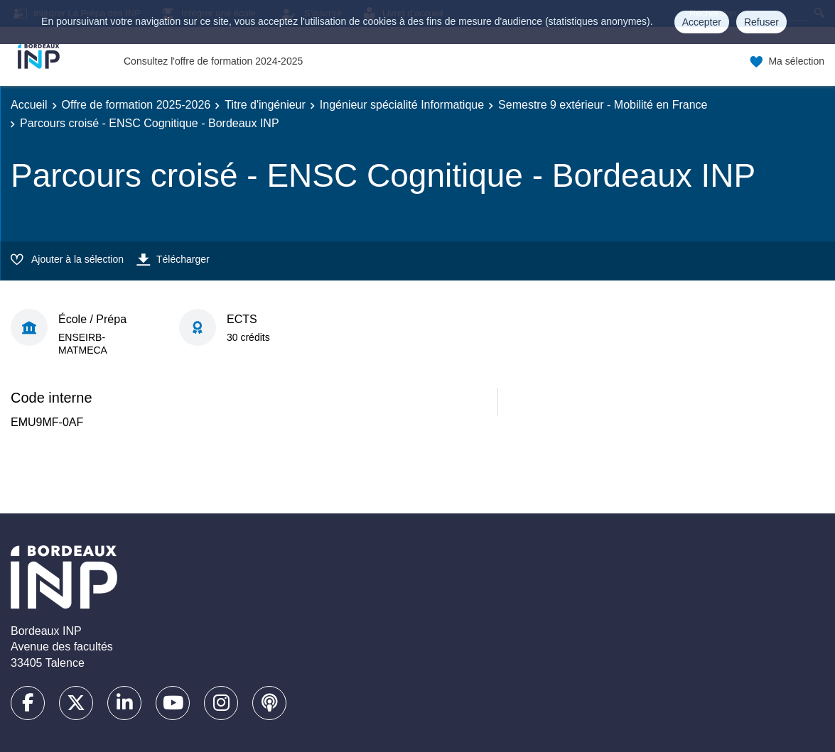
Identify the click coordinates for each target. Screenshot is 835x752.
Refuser (761, 22)
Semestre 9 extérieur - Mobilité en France (602, 105)
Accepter (701, 22)
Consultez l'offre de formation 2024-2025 (213, 61)
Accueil (29, 105)
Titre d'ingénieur (265, 105)
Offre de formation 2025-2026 (136, 105)
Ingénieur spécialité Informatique (402, 105)
